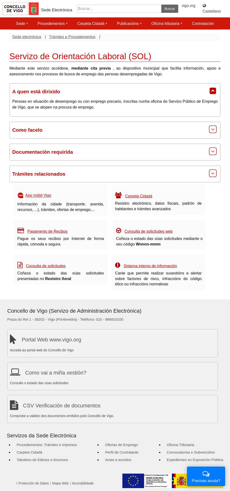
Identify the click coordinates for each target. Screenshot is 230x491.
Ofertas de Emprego (121, 445)
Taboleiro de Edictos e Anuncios (42, 460)
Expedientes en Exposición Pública (195, 460)
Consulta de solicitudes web (148, 231)
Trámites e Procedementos (72, 37)
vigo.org (188, 6)
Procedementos (53, 24)
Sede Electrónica (56, 10)
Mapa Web (60, 483)
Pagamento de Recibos (47, 231)
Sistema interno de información (150, 266)
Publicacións (129, 24)
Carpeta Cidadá (92, 24)
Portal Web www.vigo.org (51, 340)
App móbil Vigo (38, 196)
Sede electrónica (26, 37)
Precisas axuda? (206, 476)
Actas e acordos (118, 460)
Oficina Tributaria (180, 445)
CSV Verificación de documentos (61, 406)
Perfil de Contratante (122, 452)
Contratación (203, 24)
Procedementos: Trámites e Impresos (47, 445)
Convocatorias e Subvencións (191, 452)
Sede (22, 24)
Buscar (169, 9)
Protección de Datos (33, 483)
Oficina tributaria (167, 24)
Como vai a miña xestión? (55, 373)
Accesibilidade (83, 483)
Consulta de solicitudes (46, 266)
